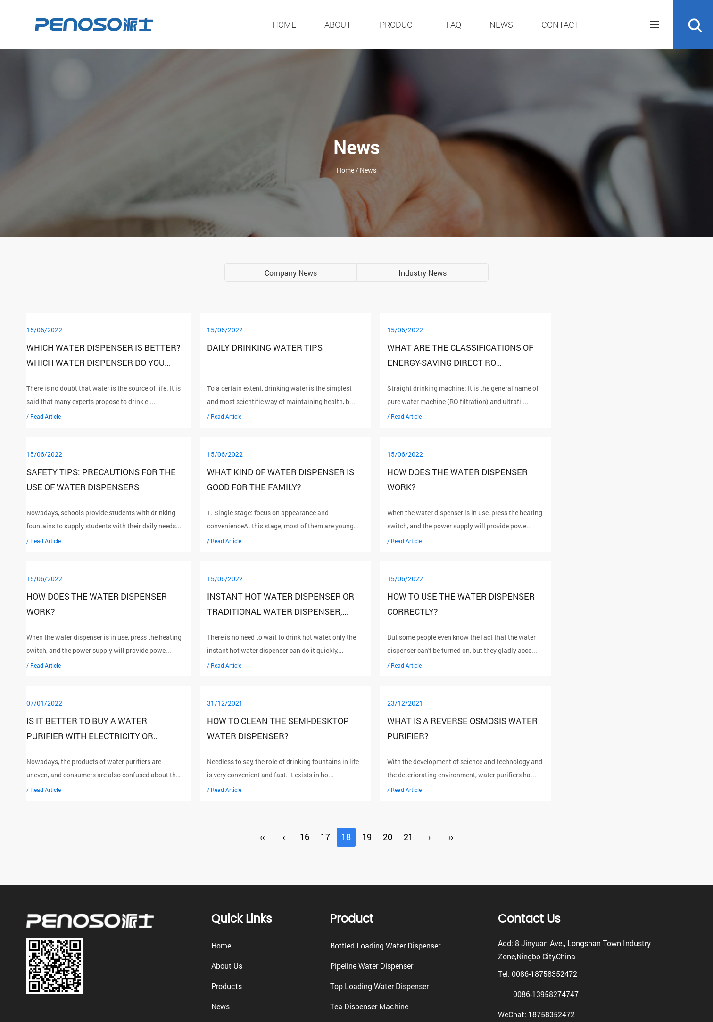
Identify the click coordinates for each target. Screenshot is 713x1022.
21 (408, 712)
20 (387, 712)
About (337, 24)
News (501, 24)
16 (304, 712)
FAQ (453, 24)
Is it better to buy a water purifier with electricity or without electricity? (258, 612)
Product (399, 24)
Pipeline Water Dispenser (371, 841)
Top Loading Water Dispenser (379, 861)
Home (284, 24)
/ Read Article (43, 416)
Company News (291, 273)
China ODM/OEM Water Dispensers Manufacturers (487, 997)
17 (325, 712)
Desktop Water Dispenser (372, 902)
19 (367, 712)
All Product (348, 922)
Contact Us (230, 902)
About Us (226, 841)
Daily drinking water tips (253, 348)
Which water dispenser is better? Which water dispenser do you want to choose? (98, 363)
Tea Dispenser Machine (369, 882)
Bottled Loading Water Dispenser (385, 821)
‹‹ (262, 712)
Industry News (422, 273)
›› (450, 712)
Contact (560, 24)
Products (226, 861)
